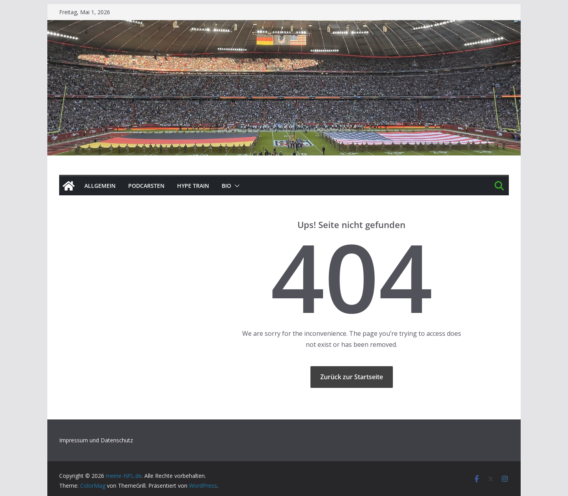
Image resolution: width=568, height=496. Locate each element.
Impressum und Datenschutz (96, 440)
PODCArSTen (146, 185)
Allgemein (100, 185)
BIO (226, 185)
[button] (235, 185)
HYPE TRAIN (193, 185)
